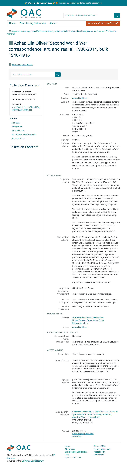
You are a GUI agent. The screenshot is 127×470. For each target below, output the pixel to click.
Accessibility (99, 451)
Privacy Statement (102, 449)
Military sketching (80, 323)
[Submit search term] (117, 15)
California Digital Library (32, 461)
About (53, 23)
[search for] (88, 15)
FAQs (67, 454)
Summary (15, 122)
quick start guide (74, 3)
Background (16, 126)
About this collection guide (23, 134)
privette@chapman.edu (83, 433)
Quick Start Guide (73, 457)
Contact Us (99, 454)
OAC (24, 13)
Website (76, 436)
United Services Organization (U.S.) (88, 320)
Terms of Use (100, 446)
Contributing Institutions (33, 23)
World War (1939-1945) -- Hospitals (88, 317)
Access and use (18, 138)
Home (12, 23)
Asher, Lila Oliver (79, 98)
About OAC (70, 449)
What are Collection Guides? (103, 23)
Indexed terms (18, 130)
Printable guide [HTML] (22, 64)
